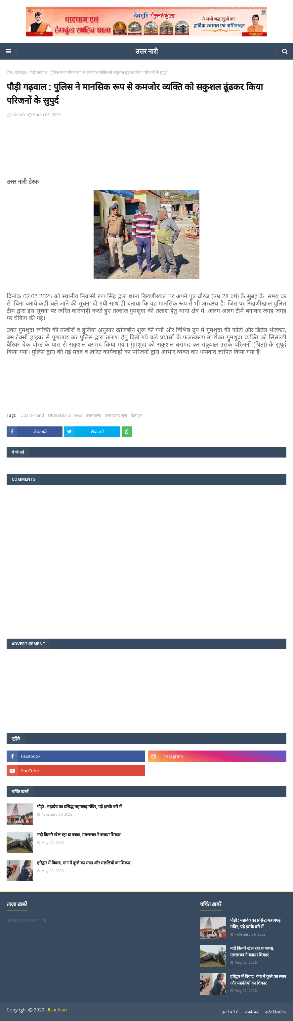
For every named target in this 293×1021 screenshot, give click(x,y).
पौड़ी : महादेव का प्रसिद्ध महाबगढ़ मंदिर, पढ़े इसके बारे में (79, 806)
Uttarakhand (32, 415)
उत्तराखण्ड (93, 415)
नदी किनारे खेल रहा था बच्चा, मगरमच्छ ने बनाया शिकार (78, 835)
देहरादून (20, 72)
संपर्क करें (252, 1012)
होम (9, 72)
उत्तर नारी (147, 51)
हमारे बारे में (230, 1012)
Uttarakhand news (65, 415)
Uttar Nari (56, 1009)
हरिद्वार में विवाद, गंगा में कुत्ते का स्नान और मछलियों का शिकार (83, 863)
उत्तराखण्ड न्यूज (116, 415)
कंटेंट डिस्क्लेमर (275, 1012)
